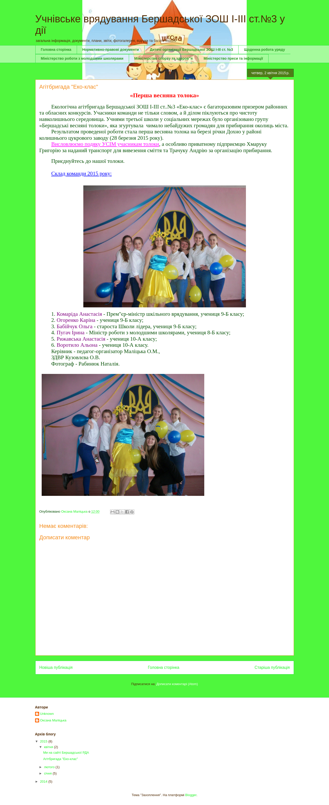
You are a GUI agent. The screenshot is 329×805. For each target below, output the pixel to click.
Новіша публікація (56, 667)
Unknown (47, 714)
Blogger (190, 795)
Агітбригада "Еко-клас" (60, 759)
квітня (49, 747)
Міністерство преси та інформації (233, 58)
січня (48, 773)
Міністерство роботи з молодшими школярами (82, 58)
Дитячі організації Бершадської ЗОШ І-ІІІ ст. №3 (191, 50)
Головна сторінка (56, 50)
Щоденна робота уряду (264, 50)
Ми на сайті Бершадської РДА (66, 752)
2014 (44, 781)
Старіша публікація (272, 667)
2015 (44, 741)
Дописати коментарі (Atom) (177, 684)
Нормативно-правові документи (110, 50)
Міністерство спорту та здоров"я (163, 58)
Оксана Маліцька (53, 720)
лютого (49, 767)
